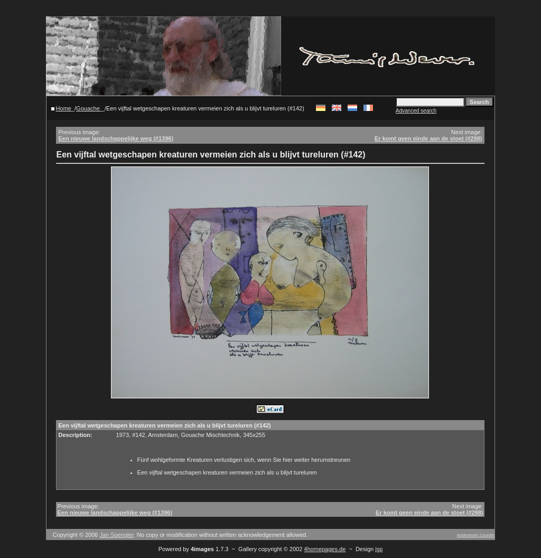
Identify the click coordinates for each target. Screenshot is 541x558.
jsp (379, 549)
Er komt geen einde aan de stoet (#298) (428, 138)
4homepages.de (325, 549)
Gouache (88, 108)
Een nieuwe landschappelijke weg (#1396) (115, 138)
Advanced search (416, 111)
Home (63, 108)
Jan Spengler (117, 535)
